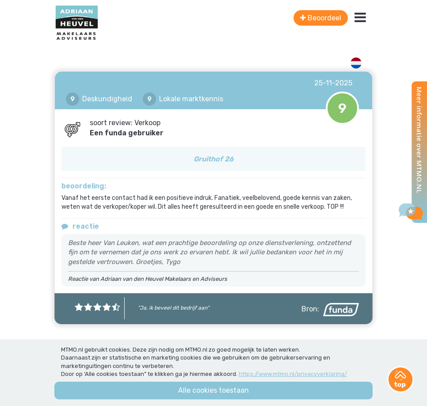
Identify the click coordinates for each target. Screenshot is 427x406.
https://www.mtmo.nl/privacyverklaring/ (293, 374)
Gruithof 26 (213, 159)
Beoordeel (320, 18)
